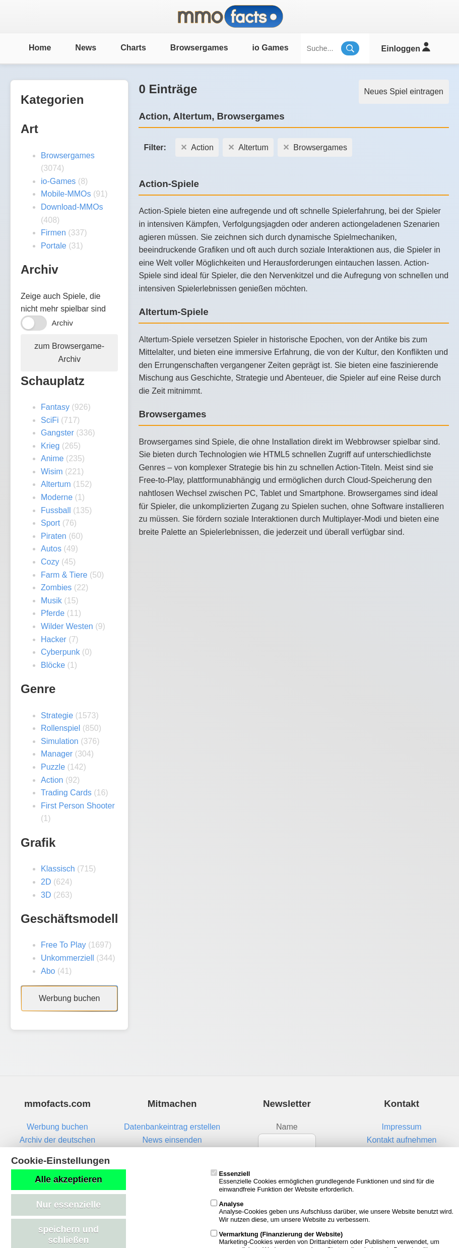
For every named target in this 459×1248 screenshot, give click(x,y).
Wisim (52, 471)
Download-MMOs (72, 207)
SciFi (50, 420)
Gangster (57, 432)
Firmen (53, 232)
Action (52, 780)
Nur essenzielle (68, 1205)
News (85, 47)
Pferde (52, 613)
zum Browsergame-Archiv (69, 352)
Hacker (54, 639)
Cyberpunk (60, 652)
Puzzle (53, 767)
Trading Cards (66, 792)
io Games (270, 47)
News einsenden (172, 1140)
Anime (52, 458)
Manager (57, 754)
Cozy (50, 561)
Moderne (57, 497)
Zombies (56, 587)
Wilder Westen (67, 626)
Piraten (54, 536)
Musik (51, 600)
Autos (51, 548)
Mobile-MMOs (66, 194)
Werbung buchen (69, 998)
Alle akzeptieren (68, 1179)
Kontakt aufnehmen (402, 1140)
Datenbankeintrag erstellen (172, 1126)
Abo (48, 971)
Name (287, 1126)
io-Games (58, 181)
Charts (133, 47)
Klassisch (58, 868)
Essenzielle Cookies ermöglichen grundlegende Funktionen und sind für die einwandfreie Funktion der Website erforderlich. (322, 1181)
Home (40, 47)
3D (46, 895)
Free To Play (63, 945)
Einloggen (405, 47)
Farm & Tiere (64, 575)
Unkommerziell (67, 958)
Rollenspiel (60, 728)
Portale (54, 245)
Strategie (57, 715)
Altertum (56, 484)
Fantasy (55, 407)
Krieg (50, 446)
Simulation (60, 741)
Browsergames (199, 47)
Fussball (56, 510)
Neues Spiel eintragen (403, 91)
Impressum (402, 1126)
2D (46, 882)
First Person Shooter (78, 805)
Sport (50, 523)
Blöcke (53, 665)
